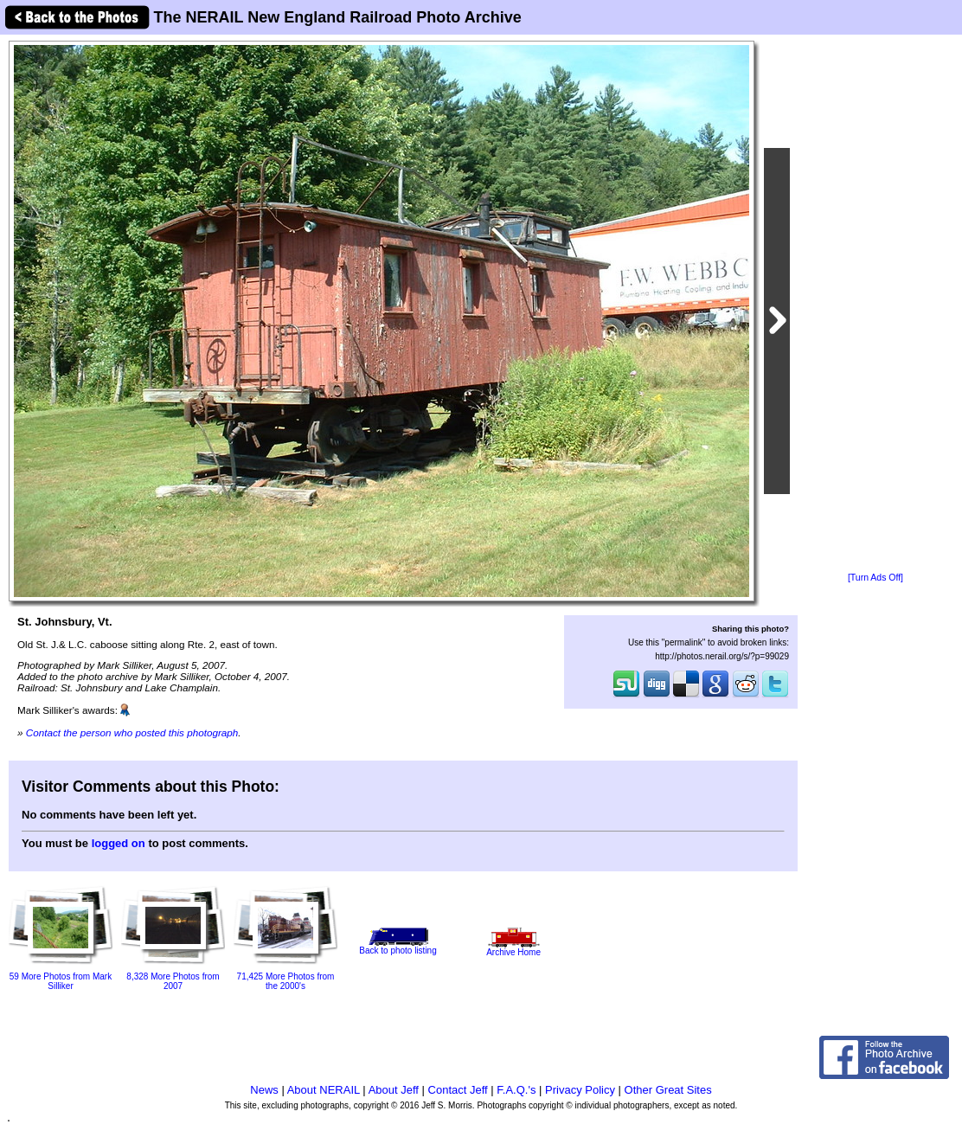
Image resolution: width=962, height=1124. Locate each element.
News (264, 1089)
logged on (118, 843)
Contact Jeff (458, 1089)
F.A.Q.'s (516, 1089)
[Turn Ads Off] (875, 577)
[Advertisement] (875, 304)
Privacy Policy (580, 1089)
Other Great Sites (668, 1089)
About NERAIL (323, 1089)
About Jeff (394, 1089)
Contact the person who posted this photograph (132, 732)
